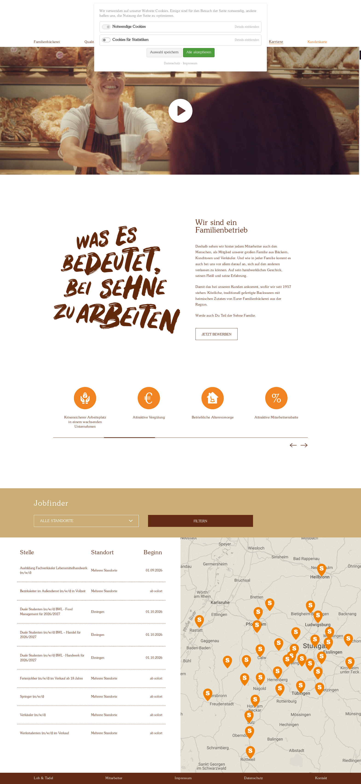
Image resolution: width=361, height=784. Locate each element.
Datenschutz (172, 63)
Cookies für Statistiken (130, 40)
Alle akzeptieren (198, 52)
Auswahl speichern (164, 52)
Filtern (200, 521)
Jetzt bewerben (216, 334)
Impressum (190, 63)
